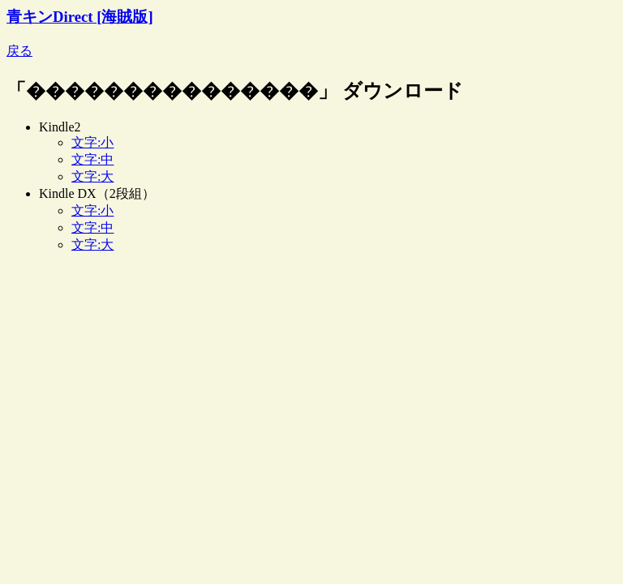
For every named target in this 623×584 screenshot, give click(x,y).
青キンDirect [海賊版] (79, 16)
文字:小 (92, 142)
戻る (19, 51)
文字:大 (92, 176)
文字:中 (92, 159)
